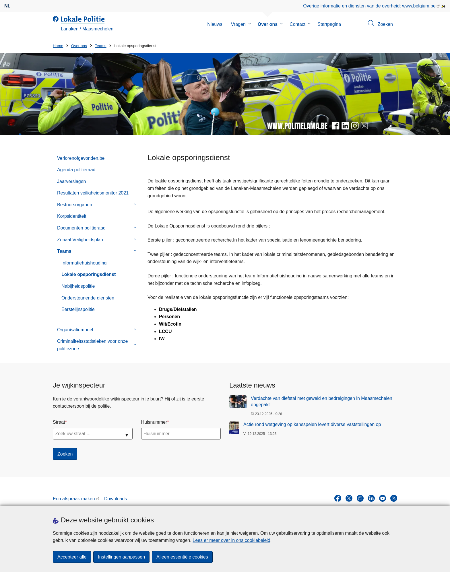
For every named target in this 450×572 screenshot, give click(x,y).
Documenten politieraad (81, 227)
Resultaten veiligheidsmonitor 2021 (93, 192)
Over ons (268, 24)
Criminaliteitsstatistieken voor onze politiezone (92, 345)
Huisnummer (154, 422)
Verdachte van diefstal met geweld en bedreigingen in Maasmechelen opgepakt (321, 401)
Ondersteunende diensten (87, 297)
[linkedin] (371, 498)
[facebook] (337, 498)
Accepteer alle (71, 557)
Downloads (115, 498)
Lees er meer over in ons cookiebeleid (231, 540)
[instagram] (360, 498)
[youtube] (382, 498)
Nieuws (214, 24)
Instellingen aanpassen (121, 557)
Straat (59, 422)
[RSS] (393, 498)
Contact (297, 24)
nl (7, 5)
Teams (100, 46)
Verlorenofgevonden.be (80, 158)
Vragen (238, 24)
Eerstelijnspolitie (78, 309)
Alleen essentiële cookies (182, 557)
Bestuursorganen (74, 204)
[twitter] (349, 498)
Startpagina (329, 24)
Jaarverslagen (71, 181)
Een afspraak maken (74, 498)
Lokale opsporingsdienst (88, 274)
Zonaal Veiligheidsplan (80, 239)
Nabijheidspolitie (78, 286)
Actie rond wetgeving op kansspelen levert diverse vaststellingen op (312, 424)
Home (58, 46)
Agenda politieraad (76, 169)
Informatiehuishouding (83, 262)
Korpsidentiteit (71, 216)
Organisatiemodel (75, 329)
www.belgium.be (419, 5)
